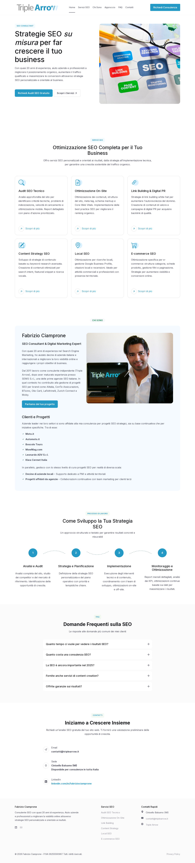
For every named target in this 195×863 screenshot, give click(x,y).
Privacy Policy (173, 854)
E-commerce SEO (110, 838)
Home (72, 7)
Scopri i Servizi (67, 93)
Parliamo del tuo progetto (40, 404)
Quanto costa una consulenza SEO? (68, 654)
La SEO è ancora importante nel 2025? (70, 665)
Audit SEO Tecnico (110, 812)
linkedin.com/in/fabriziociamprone (71, 783)
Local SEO (106, 833)
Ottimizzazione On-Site (112, 817)
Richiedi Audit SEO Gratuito (33, 93)
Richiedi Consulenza (165, 7)
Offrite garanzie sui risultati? (64, 686)
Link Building (107, 823)
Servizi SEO (84, 7)
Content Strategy (109, 828)
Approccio (110, 7)
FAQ (120, 7)
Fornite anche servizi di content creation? (72, 675)
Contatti (129, 7)
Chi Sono (97, 7)
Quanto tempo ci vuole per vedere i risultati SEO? (77, 644)
